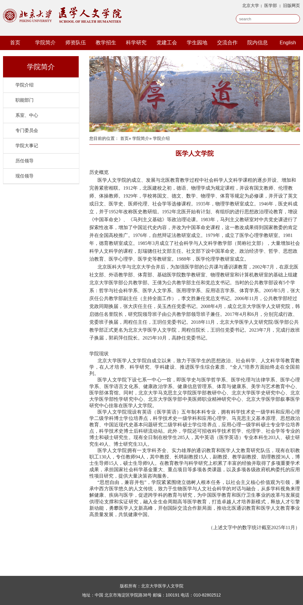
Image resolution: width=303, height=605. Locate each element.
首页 (15, 42)
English (288, 42)
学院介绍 (24, 84)
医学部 (270, 5)
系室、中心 (26, 115)
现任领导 (24, 175)
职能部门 (24, 100)
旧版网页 (291, 5)
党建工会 (166, 42)
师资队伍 (75, 42)
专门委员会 (26, 130)
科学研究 (136, 42)
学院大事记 (26, 145)
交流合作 (227, 42)
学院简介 (45, 42)
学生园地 (197, 42)
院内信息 (257, 42)
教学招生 (106, 42)
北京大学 (250, 5)
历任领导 (24, 160)
